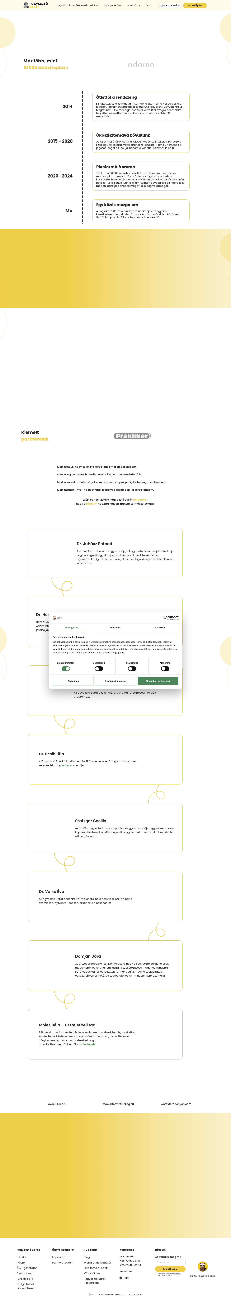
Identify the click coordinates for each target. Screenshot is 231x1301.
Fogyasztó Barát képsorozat (95, 1281)
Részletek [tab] (115, 627)
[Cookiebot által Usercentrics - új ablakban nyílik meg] (166, 618)
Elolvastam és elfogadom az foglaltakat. (168, 1274)
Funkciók (134, 5)
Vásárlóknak (92, 1273)
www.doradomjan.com (176, 1104)
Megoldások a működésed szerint (77, 5)
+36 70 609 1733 (130, 1260)
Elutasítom (73, 681)
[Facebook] (120, 1278)
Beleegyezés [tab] (71, 627)
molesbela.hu (87, 1044)
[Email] (126, 1278)
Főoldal (21, 1257)
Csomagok (24, 1273)
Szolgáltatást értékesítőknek (26, 1286)
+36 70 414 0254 (130, 1265)
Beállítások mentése (115, 681)
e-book (67, 765)
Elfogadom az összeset (158, 681)
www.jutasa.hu (57, 1104)
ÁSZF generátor (27, 1268)
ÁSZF (91, 1294)
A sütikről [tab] (160, 627)
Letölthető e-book (96, 1268)
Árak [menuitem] (149, 5)
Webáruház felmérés (98, 1262)
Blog (87, 1257)
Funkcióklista (25, 1279)
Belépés (195, 5)
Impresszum (135, 1294)
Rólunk (21, 1262)
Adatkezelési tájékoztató (111, 1294)
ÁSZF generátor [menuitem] (113, 5)
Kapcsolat (170, 5)
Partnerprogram (63, 1262)
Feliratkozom (170, 1269)
